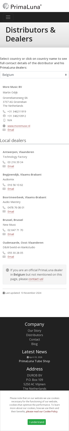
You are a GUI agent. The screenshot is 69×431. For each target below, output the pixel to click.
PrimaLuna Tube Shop (34, 361)
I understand (36, 422)
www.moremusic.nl (19, 126)
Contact (34, 339)
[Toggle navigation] (8, 17)
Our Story (34, 331)
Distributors (34, 335)
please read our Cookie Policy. (42, 411)
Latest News (34, 351)
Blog (34, 344)
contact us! (36, 279)
